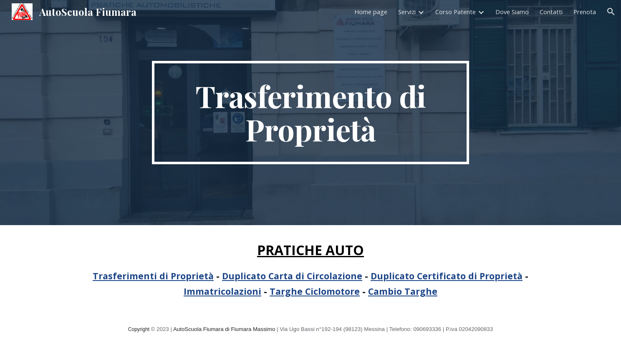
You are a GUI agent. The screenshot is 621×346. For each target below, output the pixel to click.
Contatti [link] (551, 12)
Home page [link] (370, 12)
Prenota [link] (584, 12)
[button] (611, 12)
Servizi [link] (407, 12)
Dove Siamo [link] (512, 12)
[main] (310, 112)
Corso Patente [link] (455, 12)
